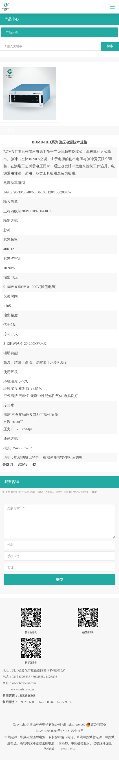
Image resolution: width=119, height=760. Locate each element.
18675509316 (63, 702)
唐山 (72, 748)
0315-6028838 (21, 676)
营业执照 (77, 731)
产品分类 (12, 32)
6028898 (51, 676)
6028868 (38, 676)
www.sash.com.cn (22, 689)
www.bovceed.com (24, 683)
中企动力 (63, 748)
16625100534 (44, 702)
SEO (66, 731)
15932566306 (26, 702)
